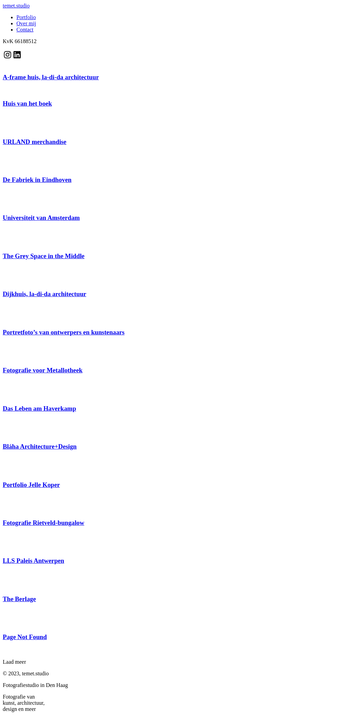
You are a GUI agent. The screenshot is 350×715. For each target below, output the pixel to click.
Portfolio (26, 17)
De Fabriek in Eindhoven (37, 179)
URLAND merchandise (34, 141)
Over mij (26, 23)
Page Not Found (25, 636)
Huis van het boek (27, 103)
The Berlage (19, 599)
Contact (24, 29)
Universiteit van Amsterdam (41, 217)
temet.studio (16, 6)
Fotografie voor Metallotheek (42, 370)
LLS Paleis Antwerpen (33, 560)
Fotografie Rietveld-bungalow (43, 522)
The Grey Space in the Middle (43, 256)
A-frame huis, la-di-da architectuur (51, 77)
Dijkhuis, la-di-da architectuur (44, 293)
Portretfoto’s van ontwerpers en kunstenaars (63, 332)
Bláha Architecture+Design (40, 446)
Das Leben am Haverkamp (39, 408)
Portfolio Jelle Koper (31, 484)
